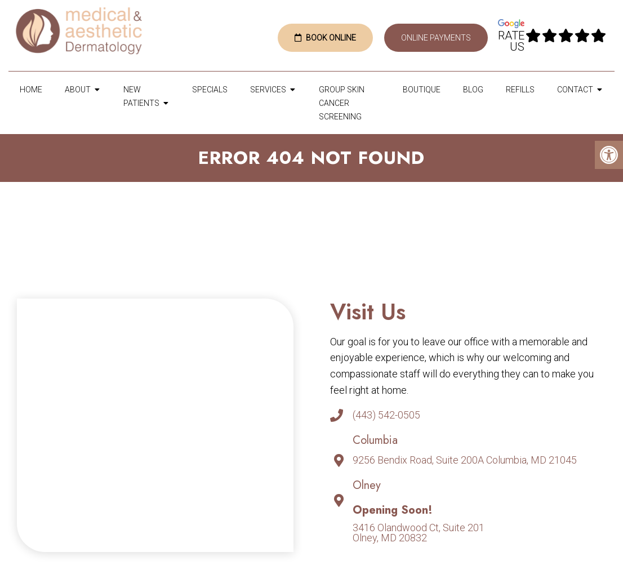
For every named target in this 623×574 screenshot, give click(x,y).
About (78, 89)
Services (268, 89)
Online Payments (436, 37)
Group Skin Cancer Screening (341, 103)
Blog (473, 89)
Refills (520, 89)
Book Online (325, 37)
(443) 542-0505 (386, 415)
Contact (575, 89)
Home (31, 89)
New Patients (141, 96)
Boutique (421, 89)
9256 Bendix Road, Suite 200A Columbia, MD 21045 (465, 460)
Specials (210, 89)
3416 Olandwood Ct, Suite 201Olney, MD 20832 (418, 533)
